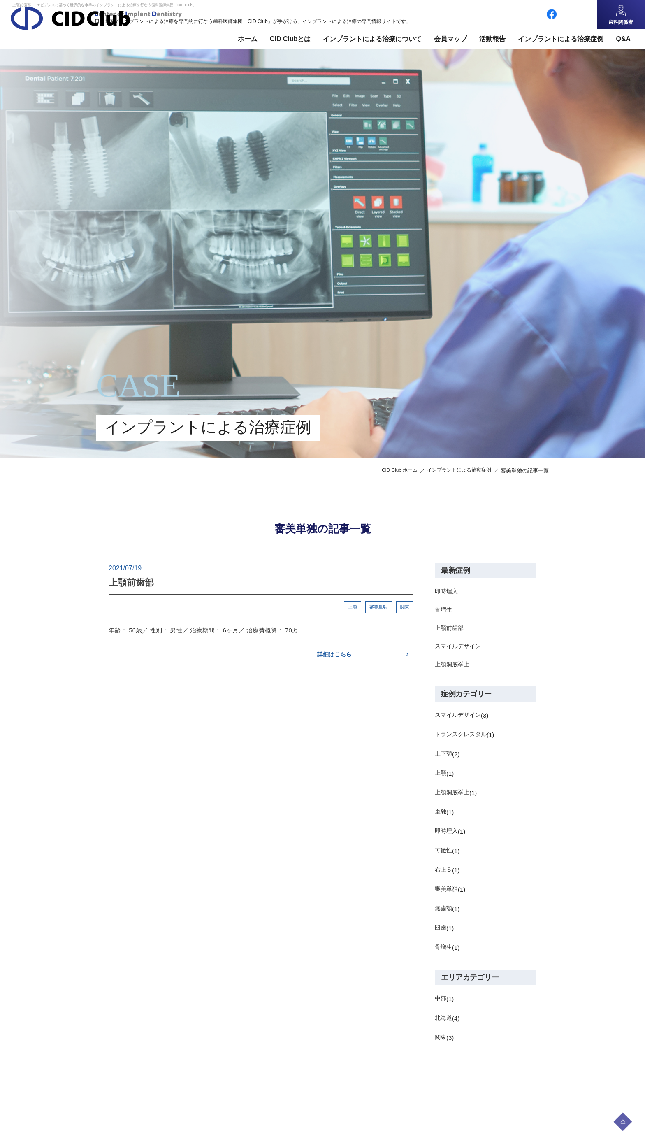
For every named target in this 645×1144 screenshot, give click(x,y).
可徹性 (444, 856)
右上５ (444, 875)
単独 (441, 817)
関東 (404, 607)
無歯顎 (444, 914)
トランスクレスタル (462, 740)
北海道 (444, 1023)
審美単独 (378, 607)
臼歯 (441, 933)
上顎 (350, 607)
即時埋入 (447, 591)
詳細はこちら (351, 655)
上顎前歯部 (450, 630)
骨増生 (444, 611)
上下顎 (444, 759)
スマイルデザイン (459, 649)
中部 (441, 1004)
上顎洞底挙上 (453, 669)
